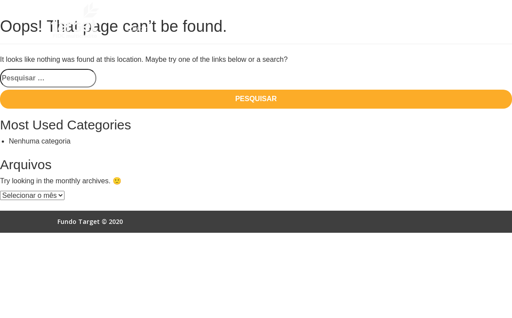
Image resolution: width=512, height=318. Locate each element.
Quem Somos (144, 13)
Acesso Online (408, 13)
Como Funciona (199, 13)
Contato (139, 29)
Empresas (295, 13)
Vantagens (251, 13)
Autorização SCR (348, 13)
